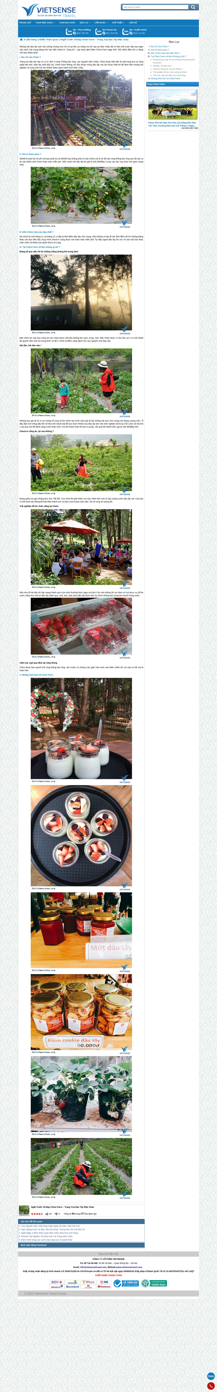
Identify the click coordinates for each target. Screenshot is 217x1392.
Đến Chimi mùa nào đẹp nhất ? (165, 53)
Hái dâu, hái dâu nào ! (162, 66)
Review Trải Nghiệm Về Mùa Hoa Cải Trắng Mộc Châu (47, 1236)
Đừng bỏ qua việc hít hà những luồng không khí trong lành (174, 61)
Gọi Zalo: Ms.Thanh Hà (98, 31)
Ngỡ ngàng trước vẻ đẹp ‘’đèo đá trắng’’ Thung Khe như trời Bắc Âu (53, 1229)
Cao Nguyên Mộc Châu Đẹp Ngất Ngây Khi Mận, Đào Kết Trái (50, 1226)
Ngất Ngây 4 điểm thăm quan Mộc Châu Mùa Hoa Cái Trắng (49, 1233)
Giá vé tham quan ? (160, 50)
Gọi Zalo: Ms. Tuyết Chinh (125, 31)
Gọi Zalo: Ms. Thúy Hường (69, 31)
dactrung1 (74, 33)
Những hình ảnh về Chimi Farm (165, 78)
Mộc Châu (94, 61)
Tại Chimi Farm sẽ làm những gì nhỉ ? (168, 56)
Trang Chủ (56, 10)
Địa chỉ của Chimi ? (160, 46)
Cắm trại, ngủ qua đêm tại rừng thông (169, 75)
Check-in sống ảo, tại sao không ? (168, 69)
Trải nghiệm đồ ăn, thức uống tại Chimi (170, 72)
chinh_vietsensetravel (130, 33)
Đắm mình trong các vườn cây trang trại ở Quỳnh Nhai (46, 1240)
